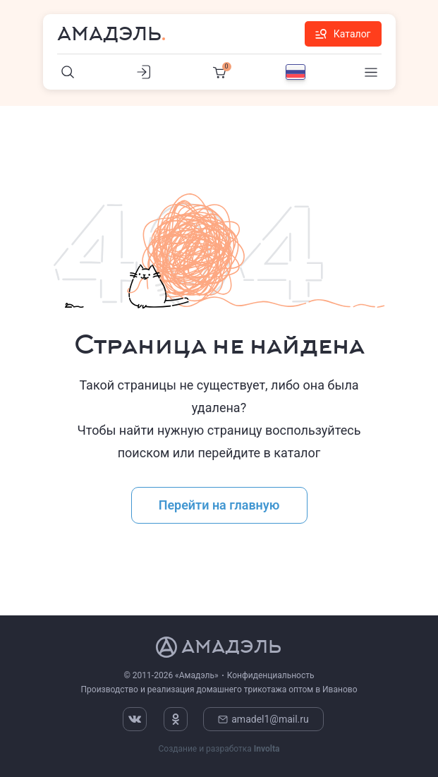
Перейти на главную (219, 505)
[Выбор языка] (295, 72)
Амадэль (109, 34)
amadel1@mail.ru (263, 719)
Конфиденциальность (271, 675)
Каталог (343, 34)
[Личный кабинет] (143, 72)
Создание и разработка (218, 749)
